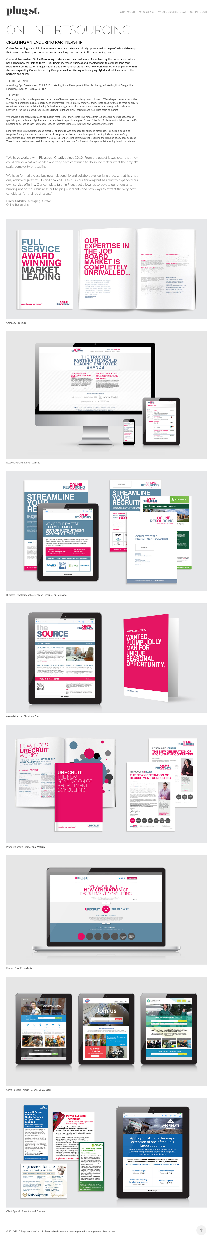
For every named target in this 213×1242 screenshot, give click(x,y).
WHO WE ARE (146, 12)
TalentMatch (58, 102)
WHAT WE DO (127, 12)
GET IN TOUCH (198, 12)
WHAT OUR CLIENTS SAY (172, 12)
